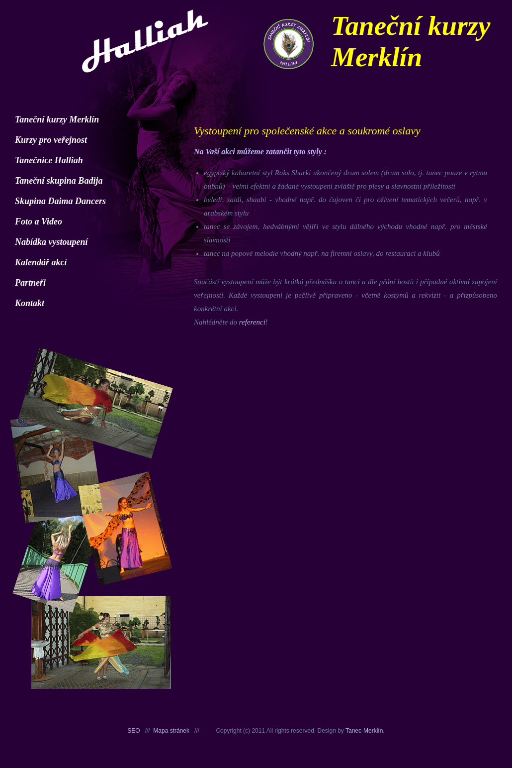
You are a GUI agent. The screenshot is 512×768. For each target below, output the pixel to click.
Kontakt (29, 303)
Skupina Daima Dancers (60, 201)
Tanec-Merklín (364, 730)
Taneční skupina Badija (58, 181)
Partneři (30, 283)
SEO (133, 730)
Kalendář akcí (41, 262)
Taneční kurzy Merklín (57, 119)
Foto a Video (38, 221)
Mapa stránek (171, 730)
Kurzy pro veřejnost (51, 140)
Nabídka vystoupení (51, 242)
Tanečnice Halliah (49, 160)
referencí (252, 322)
